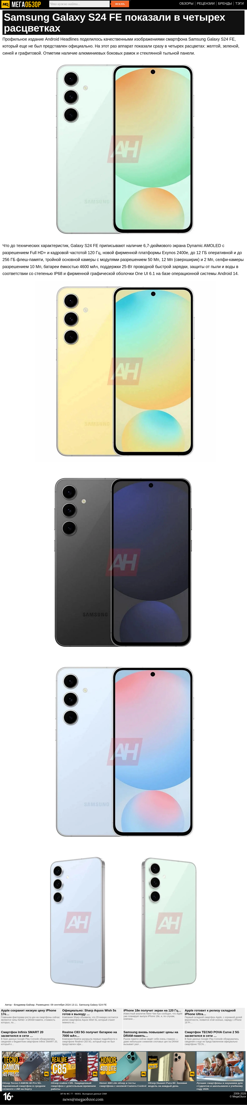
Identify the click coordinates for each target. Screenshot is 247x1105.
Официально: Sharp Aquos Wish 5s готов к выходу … (89, 1012)
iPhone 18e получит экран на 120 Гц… (152, 1010)
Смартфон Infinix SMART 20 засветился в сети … (22, 1033)
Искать (120, 4)
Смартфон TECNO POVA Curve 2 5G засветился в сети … (212, 1033)
